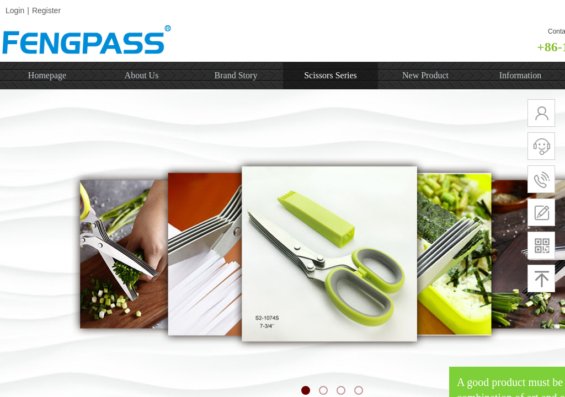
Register (46, 10)
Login (15, 10)
